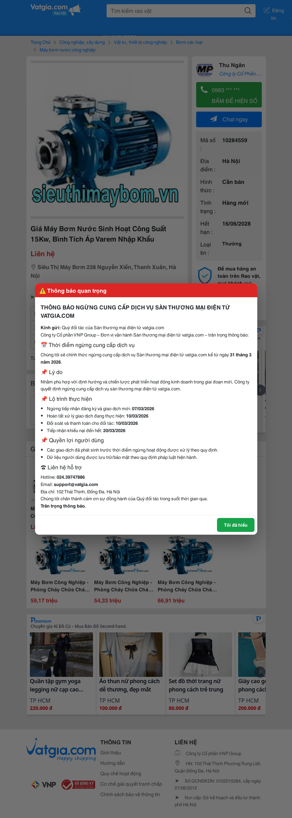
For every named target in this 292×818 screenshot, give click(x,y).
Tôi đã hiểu (236, 524)
